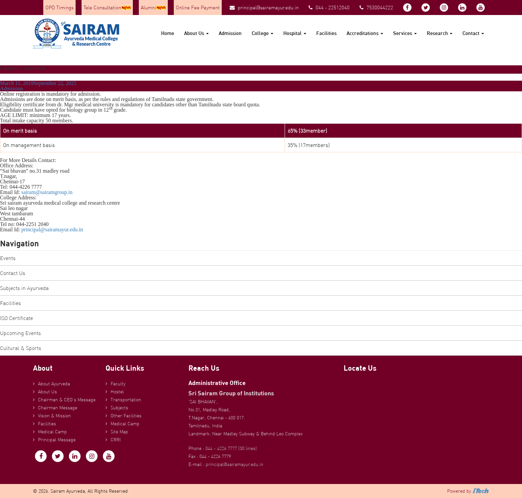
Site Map (119, 432)
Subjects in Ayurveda (24, 288)
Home (167, 33)
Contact (473, 33)
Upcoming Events (20, 333)
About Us (196, 33)
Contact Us (12, 273)
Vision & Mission (54, 416)
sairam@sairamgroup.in (47, 192)
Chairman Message (57, 408)
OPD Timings (59, 7)
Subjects (119, 408)
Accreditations (365, 33)
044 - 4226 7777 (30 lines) (231, 448)
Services (405, 33)
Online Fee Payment (198, 7)
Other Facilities (126, 416)
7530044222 (376, 7)
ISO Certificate (16, 318)
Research (439, 33)
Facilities (326, 33)
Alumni (153, 7)
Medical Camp (52, 432)
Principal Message (57, 440)
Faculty (118, 384)
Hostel (117, 392)
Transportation (126, 400)
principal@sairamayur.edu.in (264, 7)
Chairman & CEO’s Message (67, 400)
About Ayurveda (54, 384)
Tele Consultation (107, 7)
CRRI (116, 440)
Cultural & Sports (20, 348)
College (262, 33)
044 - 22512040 (329, 7)
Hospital (294, 33)
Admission (230, 33)
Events (8, 258)
